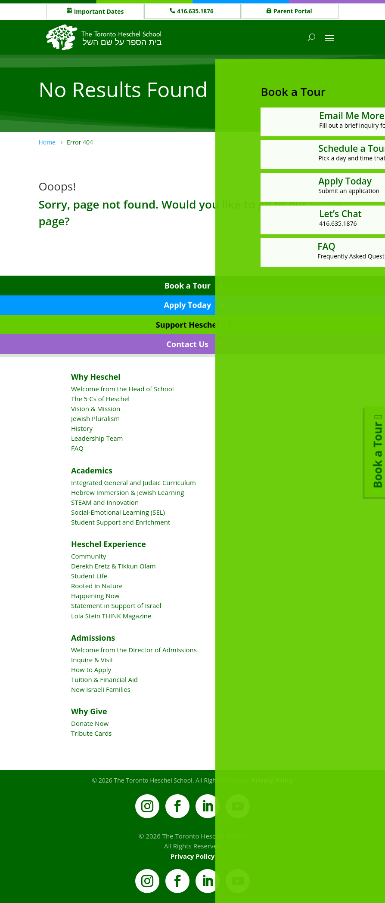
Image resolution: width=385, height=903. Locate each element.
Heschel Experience (108, 544)
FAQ (77, 448)
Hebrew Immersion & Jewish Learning (127, 492)
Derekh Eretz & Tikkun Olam (113, 566)
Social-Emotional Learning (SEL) (118, 512)
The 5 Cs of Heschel (100, 398)
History (82, 428)
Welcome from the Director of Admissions (134, 649)
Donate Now (90, 723)
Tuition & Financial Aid (104, 679)
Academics (91, 470)
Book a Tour (188, 285)
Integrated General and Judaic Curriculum (133, 482)
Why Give (89, 711)
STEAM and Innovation (105, 502)
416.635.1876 (196, 11)
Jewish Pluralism (95, 418)
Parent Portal (294, 11)
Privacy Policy (193, 856)
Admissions (93, 638)
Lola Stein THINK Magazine (111, 615)
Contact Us (187, 344)
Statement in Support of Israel (116, 605)
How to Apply (91, 669)
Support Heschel (187, 324)
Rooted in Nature (97, 585)
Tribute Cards (91, 733)
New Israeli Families (100, 689)
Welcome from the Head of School (122, 388)
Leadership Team (97, 438)
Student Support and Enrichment (120, 522)
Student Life (89, 575)
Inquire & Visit (92, 659)
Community (88, 556)
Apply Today (187, 305)
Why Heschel (96, 377)
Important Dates (99, 11)
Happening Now (95, 595)
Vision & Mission (95, 408)
